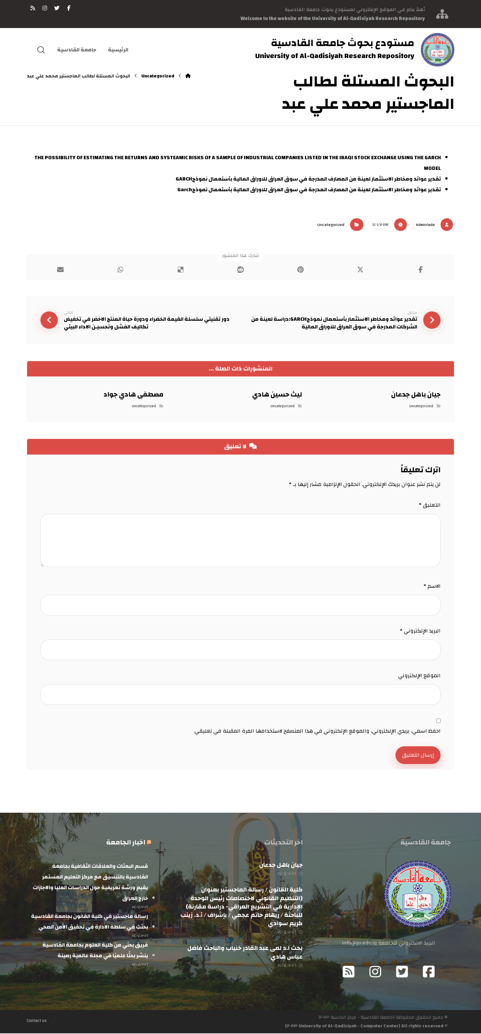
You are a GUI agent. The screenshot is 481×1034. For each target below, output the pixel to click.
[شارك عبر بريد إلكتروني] (60, 269)
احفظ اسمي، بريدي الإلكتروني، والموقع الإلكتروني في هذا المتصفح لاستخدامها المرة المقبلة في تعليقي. (317, 731)
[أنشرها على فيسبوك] (420, 269)
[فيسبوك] (68, 8)
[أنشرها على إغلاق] (360, 269)
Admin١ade (425, 224)
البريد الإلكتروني (420, 631)
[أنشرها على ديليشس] (180, 269)
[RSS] (32, 8)
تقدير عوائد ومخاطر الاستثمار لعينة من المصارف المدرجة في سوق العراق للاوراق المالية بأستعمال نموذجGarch (309, 190)
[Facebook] (429, 972)
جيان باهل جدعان (281, 865)
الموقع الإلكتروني (419, 676)
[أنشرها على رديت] (240, 269)
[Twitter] (402, 972)
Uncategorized (330, 224)
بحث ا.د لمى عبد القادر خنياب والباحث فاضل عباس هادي (245, 953)
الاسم (432, 586)
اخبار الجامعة (125, 843)
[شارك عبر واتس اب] (120, 269)
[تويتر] (56, 8)
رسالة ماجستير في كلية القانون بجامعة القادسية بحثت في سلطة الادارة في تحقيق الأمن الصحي (89, 922)
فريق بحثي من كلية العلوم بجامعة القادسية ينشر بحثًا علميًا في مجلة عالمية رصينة (95, 951)
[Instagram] (375, 972)
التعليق (430, 505)
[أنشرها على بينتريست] (300, 269)
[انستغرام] (44, 8)
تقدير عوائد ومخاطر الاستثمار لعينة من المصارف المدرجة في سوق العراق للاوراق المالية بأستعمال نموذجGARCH (308, 179)
